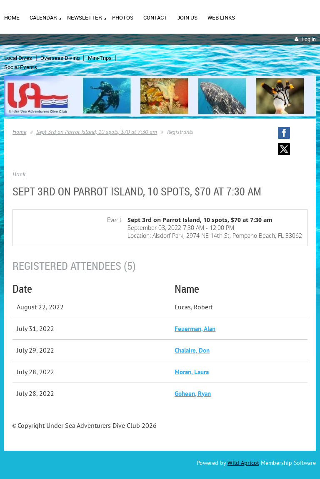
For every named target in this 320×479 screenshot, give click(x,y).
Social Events (20, 67)
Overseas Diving (60, 58)
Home (19, 132)
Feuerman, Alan (195, 329)
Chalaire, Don (192, 350)
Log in (309, 39)
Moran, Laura (192, 372)
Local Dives (18, 58)
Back (18, 174)
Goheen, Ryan (193, 394)
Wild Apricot (243, 463)
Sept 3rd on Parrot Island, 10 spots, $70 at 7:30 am (96, 132)
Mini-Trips (100, 58)
